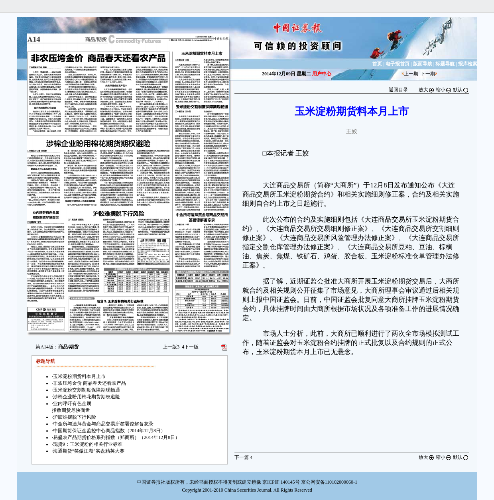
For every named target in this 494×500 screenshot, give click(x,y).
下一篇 (243, 457)
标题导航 (445, 64)
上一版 (171, 347)
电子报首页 (397, 64)
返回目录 (398, 90)
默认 (461, 90)
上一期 (411, 74)
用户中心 (321, 74)
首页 (377, 64)
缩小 (444, 90)
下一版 (190, 347)
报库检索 (467, 64)
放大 (427, 90)
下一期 (428, 74)
